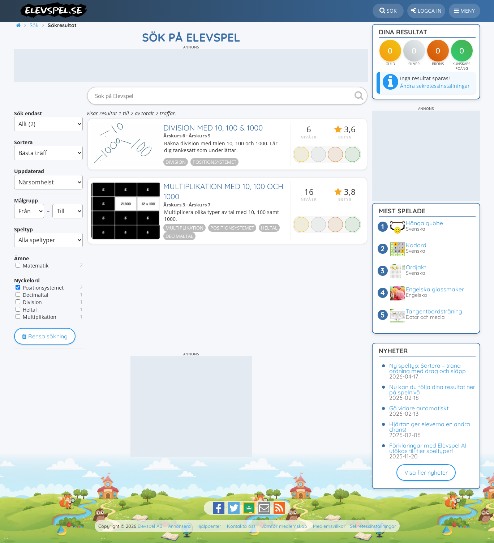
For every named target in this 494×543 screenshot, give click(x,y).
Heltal (30, 309)
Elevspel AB (150, 526)
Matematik (35, 265)
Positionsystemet (43, 287)
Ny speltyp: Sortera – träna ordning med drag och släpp (427, 368)
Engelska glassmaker (435, 289)
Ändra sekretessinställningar (435, 85)
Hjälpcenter (209, 526)
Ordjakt (416, 267)
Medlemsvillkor (329, 526)
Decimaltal (35, 294)
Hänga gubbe (424, 223)
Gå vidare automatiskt (418, 408)
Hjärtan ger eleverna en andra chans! (429, 426)
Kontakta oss (241, 526)
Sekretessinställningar (373, 526)
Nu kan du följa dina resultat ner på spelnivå (432, 389)
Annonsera (179, 526)
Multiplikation (39, 316)
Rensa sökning (45, 336)
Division (32, 302)
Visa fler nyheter (426, 472)
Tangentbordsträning (434, 311)
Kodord (416, 245)
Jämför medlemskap (284, 526)
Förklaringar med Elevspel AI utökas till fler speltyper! (427, 448)
